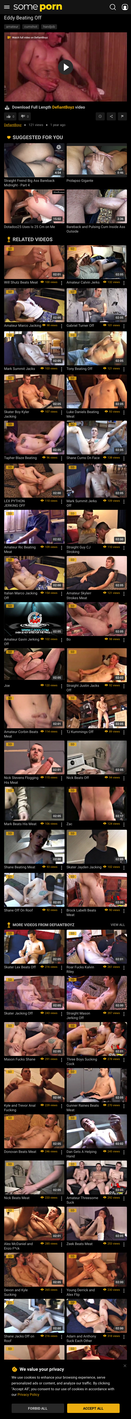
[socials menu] (125, 7)
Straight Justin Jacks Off (83, 687)
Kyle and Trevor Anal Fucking (20, 1107)
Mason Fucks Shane (19, 1059)
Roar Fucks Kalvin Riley (80, 969)
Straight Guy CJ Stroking (79, 549)
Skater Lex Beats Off (20, 967)
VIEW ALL (118, 924)
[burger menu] (7, 7)
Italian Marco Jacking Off (20, 595)
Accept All (93, 1408)
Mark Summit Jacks (19, 368)
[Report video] (122, 116)
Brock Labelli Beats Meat (81, 912)
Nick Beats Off (78, 777)
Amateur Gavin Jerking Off (21, 641)
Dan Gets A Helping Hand (82, 1153)
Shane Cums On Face (83, 457)
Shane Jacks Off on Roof (19, 1338)
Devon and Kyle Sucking (16, 1292)
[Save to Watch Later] (100, 116)
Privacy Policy (28, 1394)
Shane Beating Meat (19, 867)
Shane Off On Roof (18, 910)
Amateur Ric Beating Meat (20, 549)
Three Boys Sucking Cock (82, 1061)
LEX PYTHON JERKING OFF (14, 503)
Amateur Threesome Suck (82, 1200)
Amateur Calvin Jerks (83, 282)
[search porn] (113, 7)
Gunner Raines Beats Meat (83, 1107)
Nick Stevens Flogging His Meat (21, 779)
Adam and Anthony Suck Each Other (81, 1338)
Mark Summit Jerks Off (82, 503)
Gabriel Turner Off (80, 325)
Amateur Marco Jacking (22, 325)
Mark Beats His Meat (20, 824)
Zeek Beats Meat (80, 1243)
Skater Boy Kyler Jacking (16, 414)
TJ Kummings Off (80, 731)
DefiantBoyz (12, 124)
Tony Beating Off (79, 368)
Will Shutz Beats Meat (21, 282)
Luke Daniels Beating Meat (83, 414)
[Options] (62, 283)
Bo (69, 639)
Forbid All (37, 1408)
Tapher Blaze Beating (20, 457)
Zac (69, 824)
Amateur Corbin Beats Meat (21, 734)
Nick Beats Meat (17, 1198)
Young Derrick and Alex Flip (81, 1292)
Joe (7, 685)
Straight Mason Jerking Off (78, 1015)
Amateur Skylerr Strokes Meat (79, 595)
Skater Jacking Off (18, 1013)
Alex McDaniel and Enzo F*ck (18, 1246)
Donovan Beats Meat (20, 1151)
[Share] (111, 116)
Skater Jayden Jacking (84, 867)
